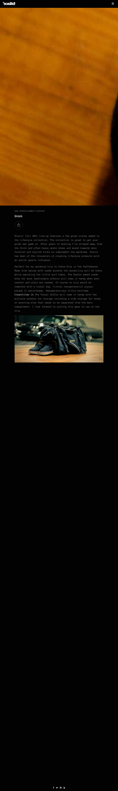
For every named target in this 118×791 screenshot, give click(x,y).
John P (31, 211)
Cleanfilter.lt (24, 294)
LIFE (16, 211)
